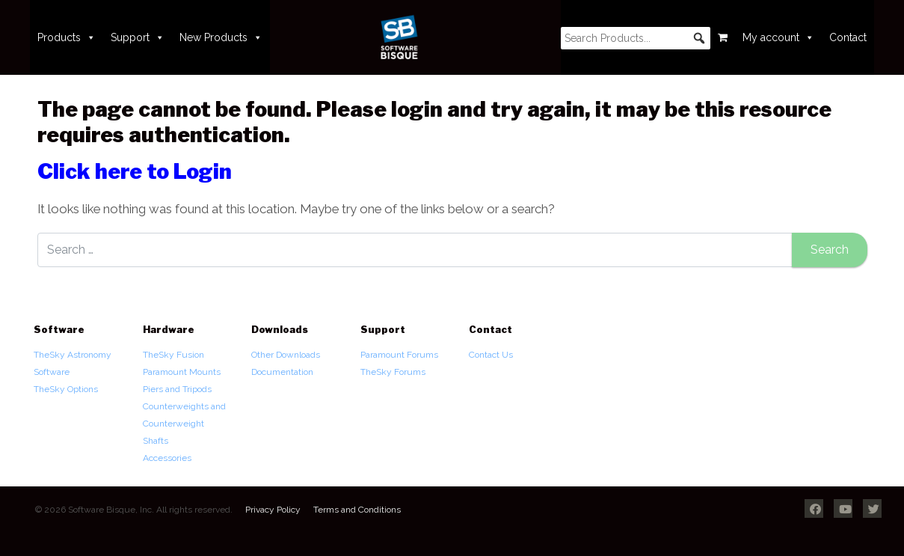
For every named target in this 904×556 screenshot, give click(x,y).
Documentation (282, 372)
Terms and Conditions (357, 509)
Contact (848, 37)
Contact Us (491, 354)
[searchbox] (635, 38)
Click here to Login (134, 171)
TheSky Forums (392, 372)
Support (137, 37)
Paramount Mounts (182, 372)
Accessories (167, 458)
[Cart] (722, 37)
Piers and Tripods (177, 389)
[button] (699, 38)
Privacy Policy (273, 509)
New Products (220, 37)
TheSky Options (66, 389)
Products (66, 37)
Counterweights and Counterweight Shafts (184, 423)
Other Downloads (285, 354)
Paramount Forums (399, 354)
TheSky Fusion (173, 354)
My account (778, 37)
